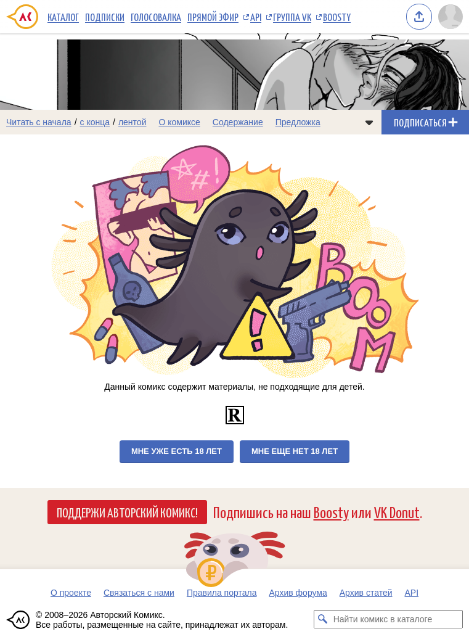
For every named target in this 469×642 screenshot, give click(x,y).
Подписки (104, 16)
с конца (95, 122)
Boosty (337, 16)
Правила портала (222, 593)
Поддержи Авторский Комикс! (127, 512)
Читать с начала (38, 122)
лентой (132, 122)
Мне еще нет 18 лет (294, 451)
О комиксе (179, 122)
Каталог (63, 16)
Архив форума (298, 593)
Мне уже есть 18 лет (176, 451)
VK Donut (397, 511)
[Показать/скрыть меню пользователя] (450, 16)
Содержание (238, 122)
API (255, 16)
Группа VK (292, 16)
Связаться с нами (139, 593)
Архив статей (366, 593)
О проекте (71, 593)
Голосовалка (156, 16)
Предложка (297, 122)
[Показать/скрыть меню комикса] (369, 122)
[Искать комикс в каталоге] (323, 619)
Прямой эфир (213, 16)
